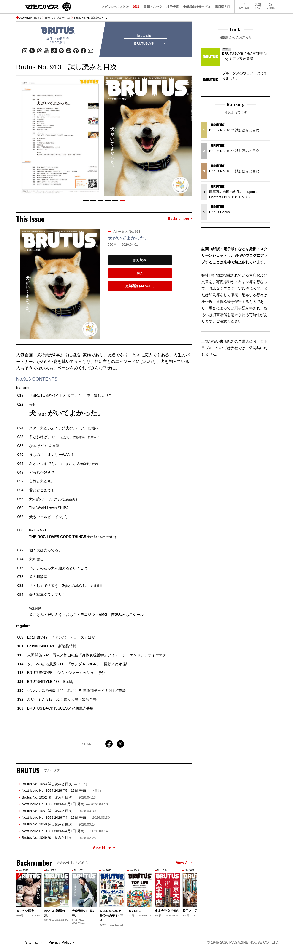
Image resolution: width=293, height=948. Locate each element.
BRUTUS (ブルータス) (57, 17)
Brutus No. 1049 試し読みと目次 (59, 838)
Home (37, 17)
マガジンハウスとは (115, 6)
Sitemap (32, 942)
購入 (140, 273)
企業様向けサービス (196, 6)
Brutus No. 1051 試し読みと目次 (59, 811)
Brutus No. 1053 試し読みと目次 (54, 784)
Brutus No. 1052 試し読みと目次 (59, 797)
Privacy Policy (60, 942)
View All (184, 863)
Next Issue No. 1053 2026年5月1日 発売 (65, 804)
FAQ (258, 4)
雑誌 (136, 6)
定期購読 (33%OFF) (140, 286)
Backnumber (180, 219)
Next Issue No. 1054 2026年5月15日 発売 (61, 791)
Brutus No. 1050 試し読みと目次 (59, 824)
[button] (86, 200)
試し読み (139, 260)
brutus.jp (151, 35)
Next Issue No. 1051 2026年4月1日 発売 (65, 831)
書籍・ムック (153, 6)
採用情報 (172, 6)
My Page (244, 4)
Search (270, 4)
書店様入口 (222, 6)
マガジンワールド (48, 6)
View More (104, 847)
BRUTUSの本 (149, 44)
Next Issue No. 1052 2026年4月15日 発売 (66, 818)
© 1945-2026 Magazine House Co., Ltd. (243, 942)
